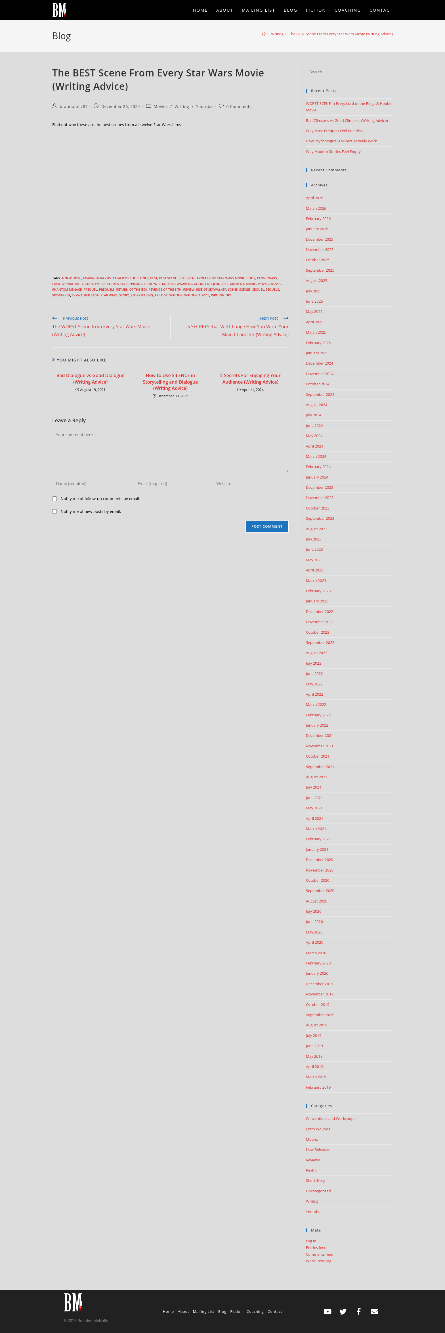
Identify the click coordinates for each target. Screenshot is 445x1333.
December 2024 (319, 363)
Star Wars (108, 295)
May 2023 (314, 559)
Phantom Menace (67, 289)
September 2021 (320, 766)
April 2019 (314, 1066)
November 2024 (319, 373)
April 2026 (314, 197)
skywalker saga (85, 295)
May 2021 (314, 807)
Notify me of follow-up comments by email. (100, 498)
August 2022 (316, 652)
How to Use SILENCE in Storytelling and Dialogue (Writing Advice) (170, 381)
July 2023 (313, 539)
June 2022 (314, 673)
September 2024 (320, 394)
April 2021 (314, 818)
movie (251, 284)
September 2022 (320, 642)
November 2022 (319, 621)
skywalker (61, 295)
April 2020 (314, 942)
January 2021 (317, 849)
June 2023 (314, 549)
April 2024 (314, 446)
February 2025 (318, 342)
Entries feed (316, 1247)
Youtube (204, 106)
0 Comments (238, 106)
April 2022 (314, 694)
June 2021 (314, 797)
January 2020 (317, 973)
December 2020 (319, 859)
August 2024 (316, 404)
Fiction (150, 284)
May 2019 (314, 1056)
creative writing (66, 284)
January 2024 (317, 477)
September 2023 (320, 518)
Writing (182, 106)
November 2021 (319, 745)
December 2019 (319, 983)
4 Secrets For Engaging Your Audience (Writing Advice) (250, 378)
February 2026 (318, 218)
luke (224, 284)
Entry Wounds (318, 1129)
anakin (89, 278)
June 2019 (314, 1045)
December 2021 (319, 735)
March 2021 (316, 828)
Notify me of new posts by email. (91, 511)
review (188, 289)
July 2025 (313, 291)
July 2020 (313, 911)
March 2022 (316, 704)
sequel (258, 289)
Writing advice (196, 295)
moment (237, 284)
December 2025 (319, 239)
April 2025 (314, 322)
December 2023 (319, 487)
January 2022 (317, 725)
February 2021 (318, 838)
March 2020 (316, 952)
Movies (161, 106)
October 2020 (317, 880)
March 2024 (316, 456)
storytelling (142, 295)
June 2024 (314, 425)
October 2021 (317, 756)
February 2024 (318, 466)
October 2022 (317, 632)
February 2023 (318, 590)
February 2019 (318, 1087)
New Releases (317, 1149)
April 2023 (314, 570)
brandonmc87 (74, 106)
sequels (272, 289)
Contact (275, 1311)
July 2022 (313, 663)
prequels (107, 289)
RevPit (311, 1170)
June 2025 (314, 301)
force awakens (179, 284)
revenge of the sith (165, 289)
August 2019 (316, 1025)
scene (233, 289)
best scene (168, 278)
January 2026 (317, 228)
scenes (245, 289)
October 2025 (317, 259)
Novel (276, 284)
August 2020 (316, 901)
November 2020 (319, 870)
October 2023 (317, 508)
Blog (222, 1311)
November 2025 (319, 249)
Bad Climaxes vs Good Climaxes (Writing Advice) (347, 120)
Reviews (313, 1160)
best (154, 278)
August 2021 (316, 776)
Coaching (255, 1311)
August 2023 (316, 528)
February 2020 (318, 963)
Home (168, 1311)
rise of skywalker (211, 289)
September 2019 (320, 1014)
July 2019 (313, 1035)
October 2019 (317, 1004)
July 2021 (313, 787)
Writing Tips (221, 295)
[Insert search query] (349, 72)
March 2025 (316, 332)
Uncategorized (318, 1190)
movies (263, 284)
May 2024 (314, 435)
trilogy (161, 295)
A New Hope (71, 278)
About (183, 1311)
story (124, 295)
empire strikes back (111, 284)
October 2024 (317, 383)
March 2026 (316, 208)
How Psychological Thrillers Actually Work (341, 141)
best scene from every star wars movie (212, 278)
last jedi (212, 284)
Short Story (315, 1180)
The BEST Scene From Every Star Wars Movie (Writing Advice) (341, 33)
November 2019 (319, 994)
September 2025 (320, 270)
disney (87, 284)
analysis (103, 278)
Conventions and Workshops (330, 1118)
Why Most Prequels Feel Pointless (335, 130)
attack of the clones (130, 278)
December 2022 (319, 611)
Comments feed (319, 1254)
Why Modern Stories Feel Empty (333, 151)
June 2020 (314, 921)
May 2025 (314, 311)
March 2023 (316, 580)
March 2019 (316, 1076)
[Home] (264, 33)
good (198, 284)
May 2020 (314, 932)
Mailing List (203, 1311)
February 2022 (318, 715)
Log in (311, 1240)
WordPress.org (318, 1260)
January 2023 (317, 601)
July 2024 (313, 414)
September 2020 (320, 890)
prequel (90, 289)
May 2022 (314, 684)
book (250, 278)
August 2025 (316, 280)
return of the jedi (131, 289)
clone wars (267, 278)
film (161, 284)
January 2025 (317, 352)
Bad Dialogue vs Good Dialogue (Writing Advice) (90, 378)
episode (135, 284)
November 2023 (319, 497)
